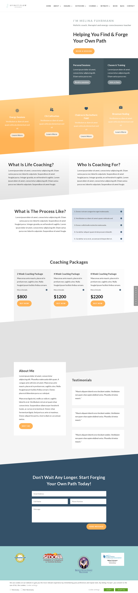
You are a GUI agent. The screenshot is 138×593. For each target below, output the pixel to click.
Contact (131, 6)
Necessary (15, 590)
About (56, 6)
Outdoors (79, 6)
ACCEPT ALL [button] (121, 590)
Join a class (114, 83)
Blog (122, 6)
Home (48, 6)
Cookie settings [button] (32, 585)
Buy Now (24, 303)
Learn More (17, 135)
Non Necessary (28, 590)
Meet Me (26, 433)
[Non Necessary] (21, 590)
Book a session (84, 51)
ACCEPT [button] (108, 590)
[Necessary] (10, 590)
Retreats (104, 6)
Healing (67, 6)
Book (115, 6)
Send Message (96, 530)
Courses (92, 6)
